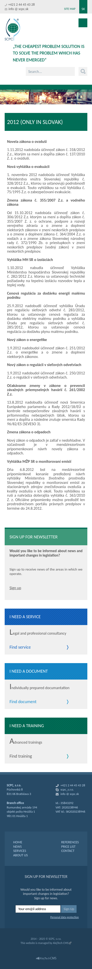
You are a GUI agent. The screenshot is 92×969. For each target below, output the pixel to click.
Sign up (15, 588)
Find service (20, 647)
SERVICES (19, 851)
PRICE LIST (68, 847)
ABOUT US (20, 855)
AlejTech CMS (60, 943)
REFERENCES (70, 842)
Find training (21, 756)
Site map (69, 9)
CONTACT (67, 851)
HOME (17, 842)
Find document (23, 702)
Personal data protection (64, 917)
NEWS (17, 847)
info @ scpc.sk (18, 9)
